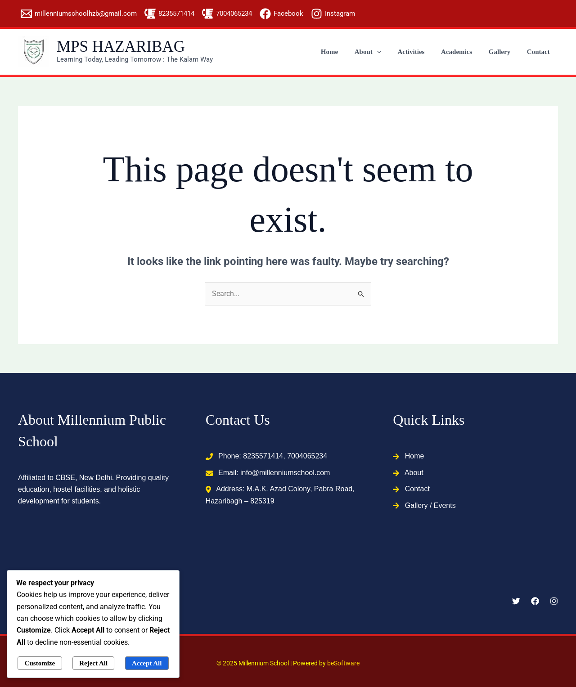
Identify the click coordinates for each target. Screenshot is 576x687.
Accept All (147, 663)
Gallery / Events (430, 505)
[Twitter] (516, 601)
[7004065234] (227, 13)
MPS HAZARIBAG (121, 46)
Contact (539, 51)
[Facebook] (281, 13)
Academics (464, 51)
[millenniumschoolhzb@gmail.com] (79, 13)
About (381, 51)
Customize (40, 663)
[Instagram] (333, 13)
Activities (421, 51)
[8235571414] (169, 13)
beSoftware (343, 663)
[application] (390, 51)
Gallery (504, 51)
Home (345, 51)
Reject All (93, 663)
